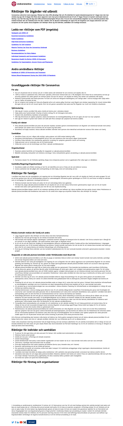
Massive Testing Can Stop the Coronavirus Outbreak (29, 47)
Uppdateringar (39, 4)
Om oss (79, 4)
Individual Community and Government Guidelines (29, 56)
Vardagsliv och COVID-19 (20, 33)
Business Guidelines (18, 50)
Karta (49, 4)
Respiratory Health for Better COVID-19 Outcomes (29, 59)
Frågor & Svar (69, 4)
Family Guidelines (17, 39)
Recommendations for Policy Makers (24, 53)
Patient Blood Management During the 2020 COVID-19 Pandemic (34, 75)
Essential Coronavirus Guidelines (23, 36)
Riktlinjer (57, 4)
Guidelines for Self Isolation (21, 44)
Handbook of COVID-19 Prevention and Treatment (28, 72)
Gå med (31, 422)
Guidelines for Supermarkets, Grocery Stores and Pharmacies (32, 62)
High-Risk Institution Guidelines (23, 42)
